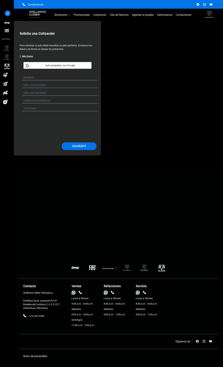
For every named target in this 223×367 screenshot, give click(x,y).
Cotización (99, 14)
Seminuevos (164, 14)
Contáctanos (183, 14)
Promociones (82, 14)
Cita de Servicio (119, 14)
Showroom (62, 14)
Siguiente (79, 146)
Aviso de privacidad (35, 356)
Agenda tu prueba (143, 14)
